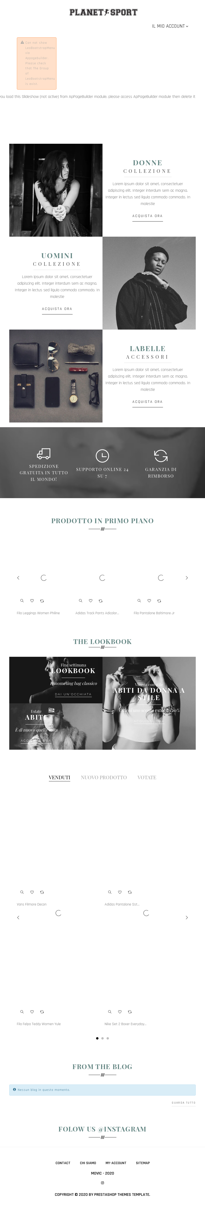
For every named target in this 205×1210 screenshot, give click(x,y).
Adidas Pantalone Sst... (122, 904)
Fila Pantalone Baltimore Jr (154, 613)
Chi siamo (88, 1163)
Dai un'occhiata (73, 694)
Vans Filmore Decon (32, 904)
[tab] (59, 777)
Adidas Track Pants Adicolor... (97, 613)
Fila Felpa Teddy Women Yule (39, 1024)
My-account (116, 1163)
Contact (63, 1163)
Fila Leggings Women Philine (38, 613)
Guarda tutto (184, 1103)
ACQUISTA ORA (149, 215)
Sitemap (143, 1163)
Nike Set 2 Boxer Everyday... (125, 1024)
